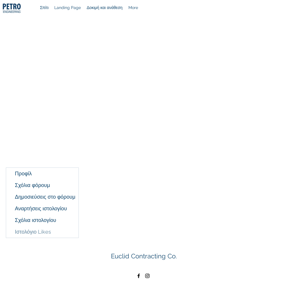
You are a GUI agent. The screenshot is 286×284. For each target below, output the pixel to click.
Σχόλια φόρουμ (32, 185)
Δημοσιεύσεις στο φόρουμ (45, 197)
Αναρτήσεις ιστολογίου (41, 208)
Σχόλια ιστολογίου (35, 220)
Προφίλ (23, 173)
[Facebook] (139, 276)
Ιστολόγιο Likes (33, 232)
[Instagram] (147, 276)
